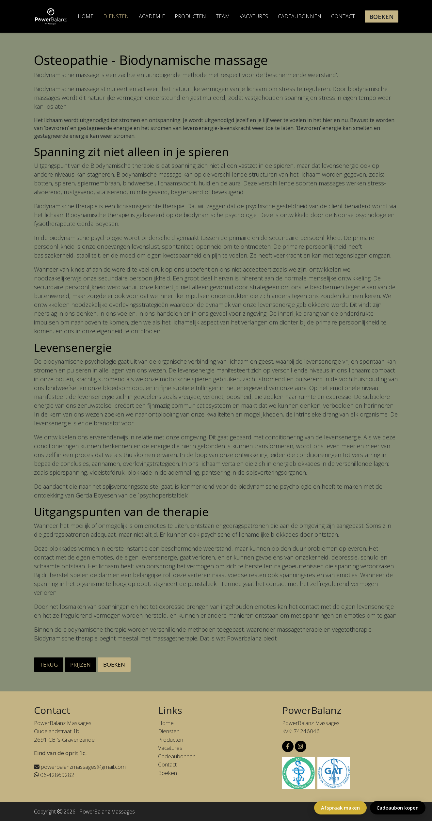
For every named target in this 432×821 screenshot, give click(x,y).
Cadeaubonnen (299, 16)
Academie (152, 16)
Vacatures (254, 16)
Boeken (381, 17)
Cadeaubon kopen (397, 807)
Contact (343, 16)
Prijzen (80, 664)
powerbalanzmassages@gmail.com (80, 766)
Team (223, 16)
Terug (49, 664)
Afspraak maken (339, 807)
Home (85, 16)
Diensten (116, 16)
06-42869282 (54, 775)
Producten (190, 16)
